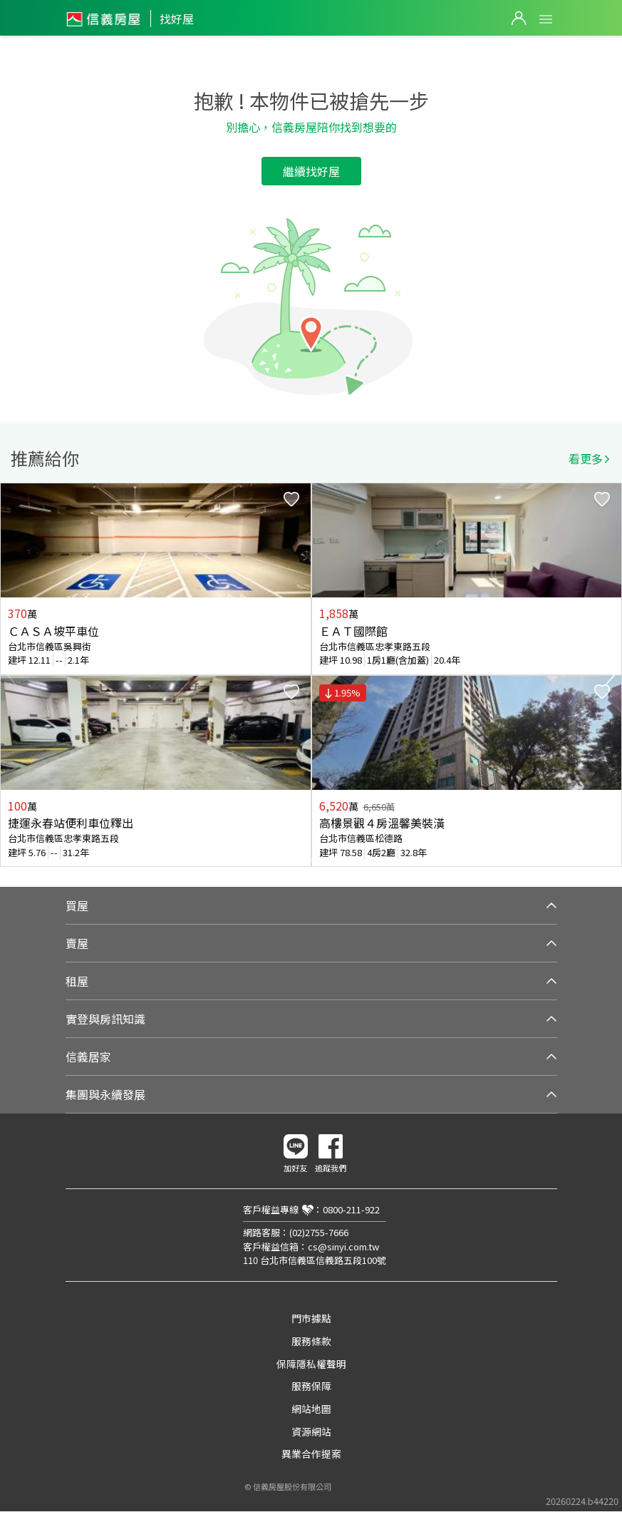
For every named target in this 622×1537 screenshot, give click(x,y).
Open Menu (545, 19)
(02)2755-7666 (318, 1232)
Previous (11, 675)
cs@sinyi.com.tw (343, 1246)
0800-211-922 (351, 1209)
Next (610, 675)
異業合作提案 (311, 1453)
